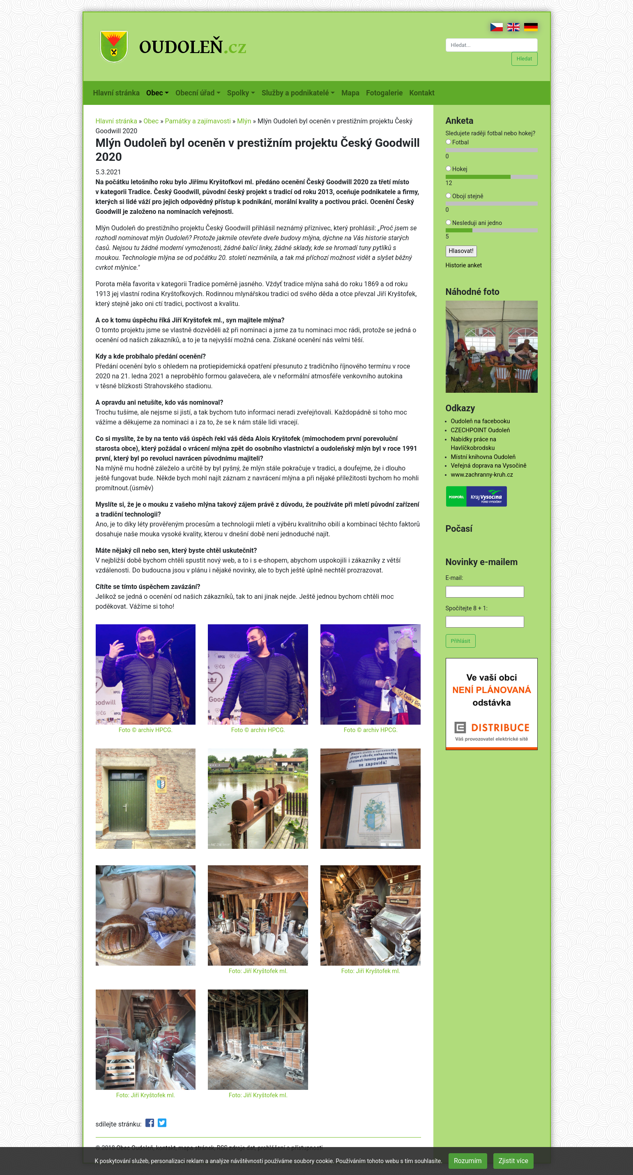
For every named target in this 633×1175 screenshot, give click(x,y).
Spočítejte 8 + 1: (467, 608)
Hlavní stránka (118, 92)
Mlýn (244, 121)
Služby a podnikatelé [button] (295, 93)
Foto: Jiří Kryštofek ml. (258, 971)
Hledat (524, 59)
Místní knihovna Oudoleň (483, 457)
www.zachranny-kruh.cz (482, 474)
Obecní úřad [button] (194, 93)
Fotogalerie (386, 92)
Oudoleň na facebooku (480, 421)
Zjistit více (513, 1161)
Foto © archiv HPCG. (146, 730)
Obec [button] (154, 93)
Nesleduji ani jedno (474, 223)
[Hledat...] (492, 45)
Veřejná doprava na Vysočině (489, 465)
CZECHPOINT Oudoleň (480, 430)
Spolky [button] (238, 93)
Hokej (456, 169)
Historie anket (464, 265)
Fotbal (457, 142)
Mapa (352, 92)
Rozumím (468, 1161)
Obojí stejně (464, 196)
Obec (151, 121)
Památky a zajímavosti (198, 121)
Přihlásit (460, 641)
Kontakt (424, 92)
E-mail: (454, 578)
